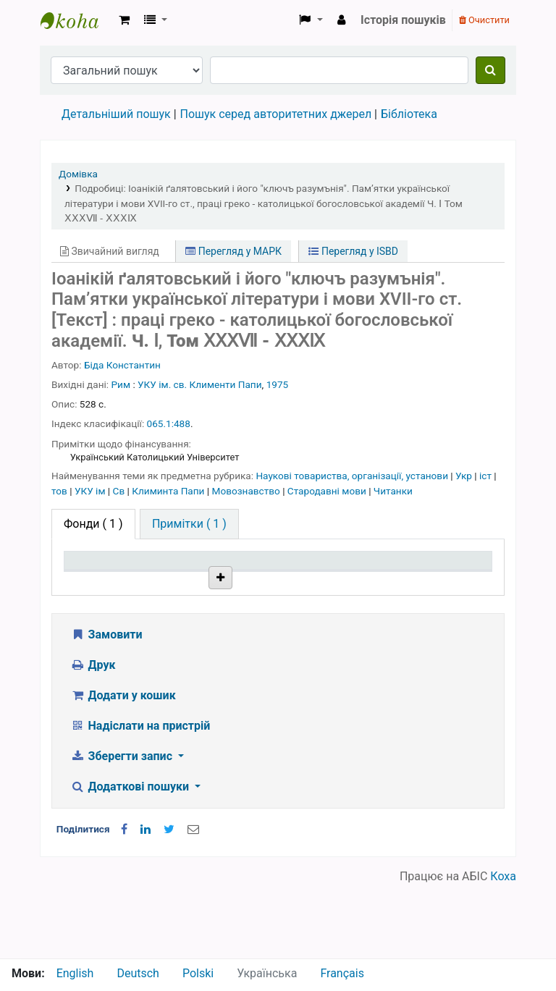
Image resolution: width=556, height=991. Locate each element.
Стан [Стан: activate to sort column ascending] (342, 581)
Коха (503, 949)
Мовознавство (247, 491)
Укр (464, 475)
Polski (198, 973)
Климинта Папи (169, 491)
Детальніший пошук (116, 114)
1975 (277, 384)
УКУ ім (91, 491)
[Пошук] (490, 70)
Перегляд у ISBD (353, 251)
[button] (124, 20)
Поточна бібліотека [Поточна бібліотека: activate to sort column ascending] (184, 574)
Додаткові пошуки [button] (131, 859)
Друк (92, 738)
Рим (121, 384)
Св (120, 491)
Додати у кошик (123, 768)
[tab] (189, 524)
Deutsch (138, 973)
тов (60, 491)
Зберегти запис (122, 829)
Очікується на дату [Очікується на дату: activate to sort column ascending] (443, 574)
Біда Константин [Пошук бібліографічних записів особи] (122, 365)
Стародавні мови (327, 491)
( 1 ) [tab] (93, 524)
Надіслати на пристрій (140, 799)
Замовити (106, 707)
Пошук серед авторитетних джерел (276, 114)
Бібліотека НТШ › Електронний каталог (77, 20)
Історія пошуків (403, 20)
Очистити (484, 19)
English (75, 973)
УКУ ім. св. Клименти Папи (200, 384)
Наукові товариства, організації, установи (353, 475)
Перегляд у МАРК (233, 251)
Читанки (393, 491)
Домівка (78, 174)
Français (342, 973)
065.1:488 (168, 423)
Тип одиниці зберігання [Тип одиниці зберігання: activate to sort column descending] (102, 574)
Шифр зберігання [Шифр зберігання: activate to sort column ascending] (270, 574)
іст (486, 475)
